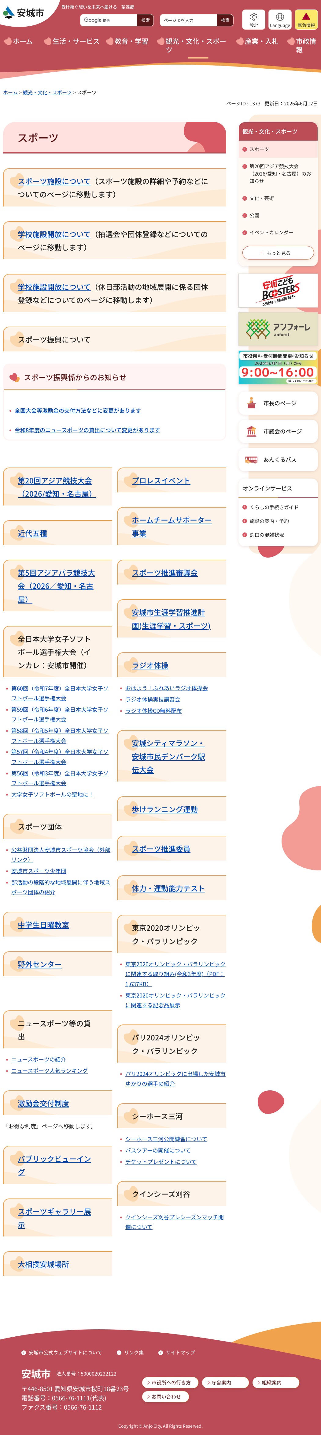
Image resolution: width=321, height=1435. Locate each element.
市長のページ (280, 403)
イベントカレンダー (271, 232)
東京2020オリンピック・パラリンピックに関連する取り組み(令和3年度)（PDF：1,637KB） (175, 974)
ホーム (10, 92)
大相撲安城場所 (43, 1264)
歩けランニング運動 (165, 809)
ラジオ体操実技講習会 (152, 699)
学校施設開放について (54, 234)
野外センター (40, 964)
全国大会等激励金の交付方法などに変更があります (78, 410)
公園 (254, 215)
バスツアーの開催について (158, 1150)
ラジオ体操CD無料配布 (153, 710)
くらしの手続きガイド (274, 507)
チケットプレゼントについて (161, 1161)
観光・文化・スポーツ (47, 92)
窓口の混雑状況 (267, 534)
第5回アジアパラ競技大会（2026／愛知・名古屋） (56, 585)
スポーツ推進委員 (161, 848)
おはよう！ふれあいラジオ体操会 (166, 688)
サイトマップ (180, 1352)
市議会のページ (283, 431)
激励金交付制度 (43, 1103)
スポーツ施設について (54, 181)
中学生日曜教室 (43, 924)
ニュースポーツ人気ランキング (49, 1070)
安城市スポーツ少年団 (38, 871)
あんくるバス (280, 459)
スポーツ (259, 149)
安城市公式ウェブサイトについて (65, 1352)
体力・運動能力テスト (168, 888)
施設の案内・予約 (269, 520)
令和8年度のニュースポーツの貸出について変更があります (87, 430)
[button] (253, 19)
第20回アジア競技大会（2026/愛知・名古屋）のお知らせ (280, 173)
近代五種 (32, 533)
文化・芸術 (261, 198)
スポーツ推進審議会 (165, 572)
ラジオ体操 (150, 665)
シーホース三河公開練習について (166, 1139)
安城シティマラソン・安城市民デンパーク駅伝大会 (168, 755)
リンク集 (134, 1352)
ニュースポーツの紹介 (38, 1059)
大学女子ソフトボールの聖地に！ (52, 794)
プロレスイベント (161, 480)
